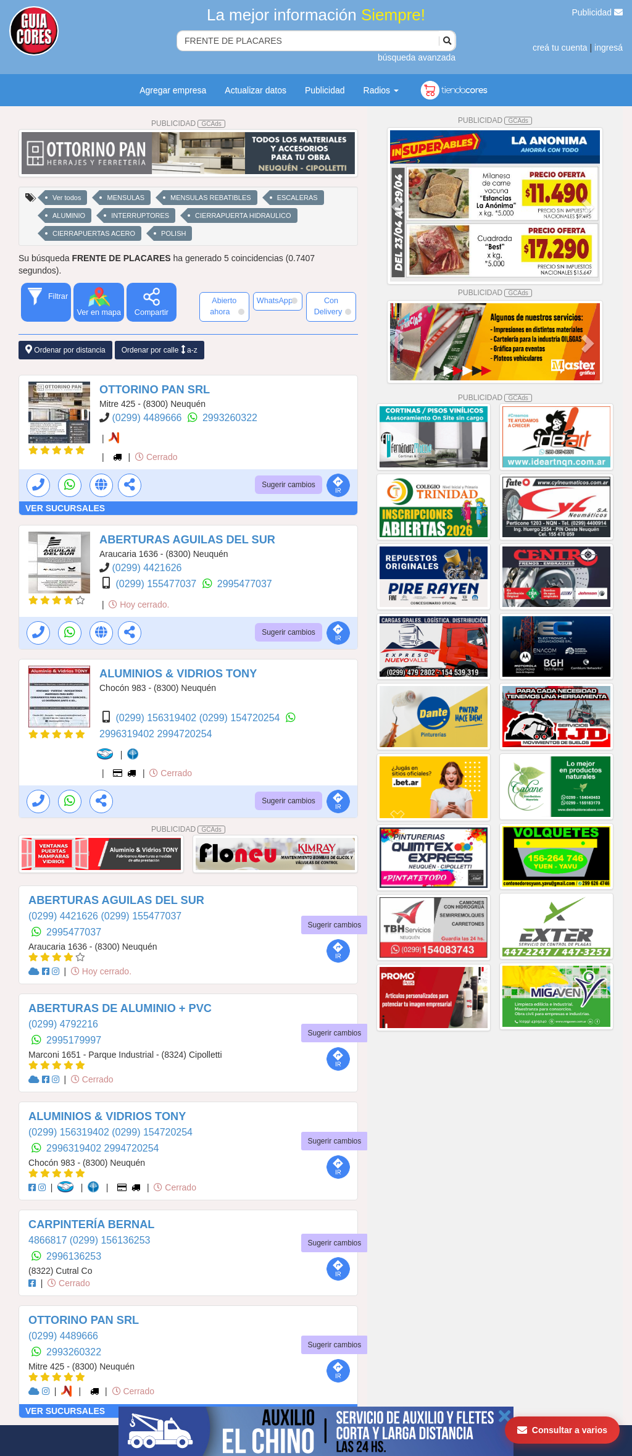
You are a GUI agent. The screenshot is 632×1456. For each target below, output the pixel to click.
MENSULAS (125, 197)
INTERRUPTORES (140, 215)
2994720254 (184, 734)
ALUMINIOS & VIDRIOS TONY (178, 673)
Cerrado (156, 457)
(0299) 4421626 (146, 568)
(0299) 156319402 (157, 718)
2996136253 (73, 1256)
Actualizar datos (255, 90)
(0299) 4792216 (63, 1024)
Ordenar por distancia (65, 349)
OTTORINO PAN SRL (154, 389)
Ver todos (66, 197)
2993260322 (229, 417)
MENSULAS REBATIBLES (210, 197)
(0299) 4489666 (148, 417)
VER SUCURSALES (65, 508)
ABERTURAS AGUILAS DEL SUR (187, 539)
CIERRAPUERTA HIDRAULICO (243, 215)
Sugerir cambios (288, 484)
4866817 (49, 1240)
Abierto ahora (227, 306)
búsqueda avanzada (416, 57)
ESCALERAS (297, 197)
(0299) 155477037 (157, 584)
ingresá (608, 47)
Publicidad (597, 12)
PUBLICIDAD (188, 123)
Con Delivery (332, 306)
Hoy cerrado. (139, 604)
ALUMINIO (68, 215)
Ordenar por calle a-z (160, 349)
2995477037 (244, 584)
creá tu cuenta (560, 47)
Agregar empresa (172, 90)
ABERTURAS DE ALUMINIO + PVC (120, 1008)
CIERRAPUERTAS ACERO (93, 233)
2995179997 (73, 1040)
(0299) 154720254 (241, 718)
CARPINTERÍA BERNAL (91, 1224)
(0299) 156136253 (110, 1240)
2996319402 (128, 734)
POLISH (173, 233)
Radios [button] (381, 90)
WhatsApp (277, 300)
